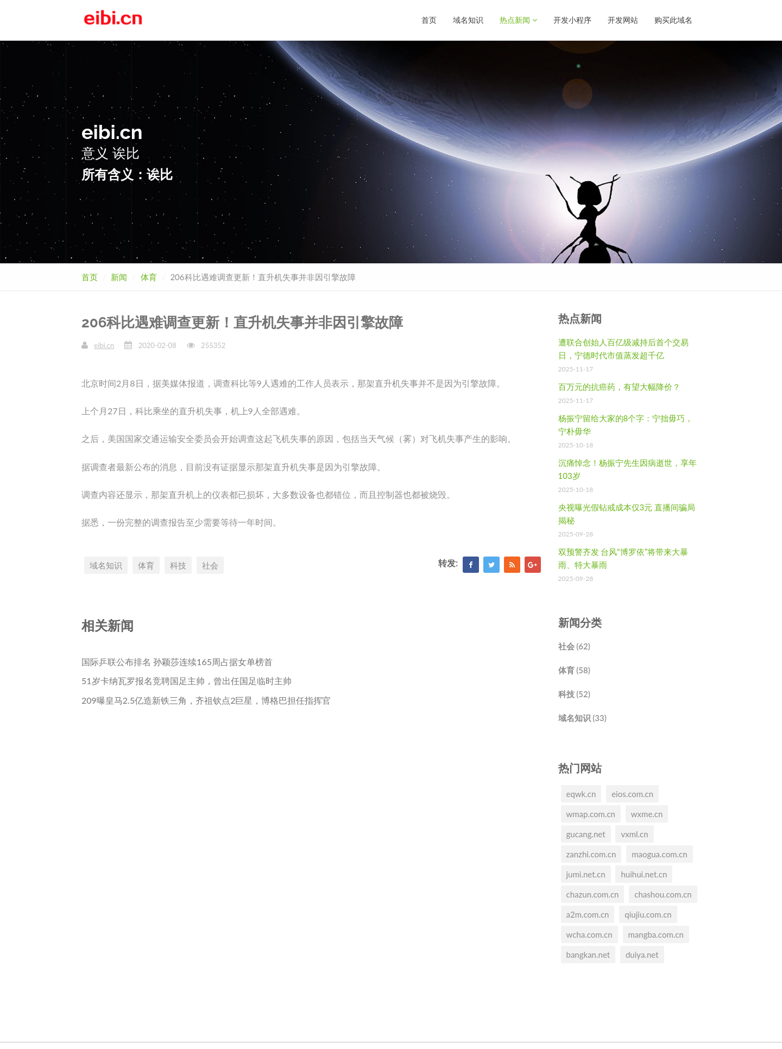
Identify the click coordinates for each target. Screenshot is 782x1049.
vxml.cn (634, 834)
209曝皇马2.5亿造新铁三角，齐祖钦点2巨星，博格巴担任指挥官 (206, 700)
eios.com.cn (632, 794)
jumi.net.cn (586, 874)
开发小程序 (572, 20)
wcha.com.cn (589, 934)
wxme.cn (647, 814)
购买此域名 (673, 20)
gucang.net (586, 834)
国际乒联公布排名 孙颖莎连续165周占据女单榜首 (177, 661)
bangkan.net (588, 954)
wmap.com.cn (590, 814)
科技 (178, 565)
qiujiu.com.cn (648, 914)
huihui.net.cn (644, 874)
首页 (429, 20)
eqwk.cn (581, 794)
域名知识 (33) (582, 718)
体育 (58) (574, 670)
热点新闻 (518, 20)
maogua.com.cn (659, 854)
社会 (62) (574, 646)
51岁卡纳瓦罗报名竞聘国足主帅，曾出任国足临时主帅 (186, 680)
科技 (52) (574, 694)
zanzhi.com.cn (591, 854)
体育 (149, 277)
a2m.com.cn (587, 914)
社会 (210, 565)
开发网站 (623, 20)
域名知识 (468, 20)
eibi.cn (104, 345)
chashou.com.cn (662, 894)
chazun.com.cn (592, 894)
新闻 (119, 277)
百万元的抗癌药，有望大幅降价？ (619, 386)
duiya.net (642, 954)
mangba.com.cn (656, 934)
